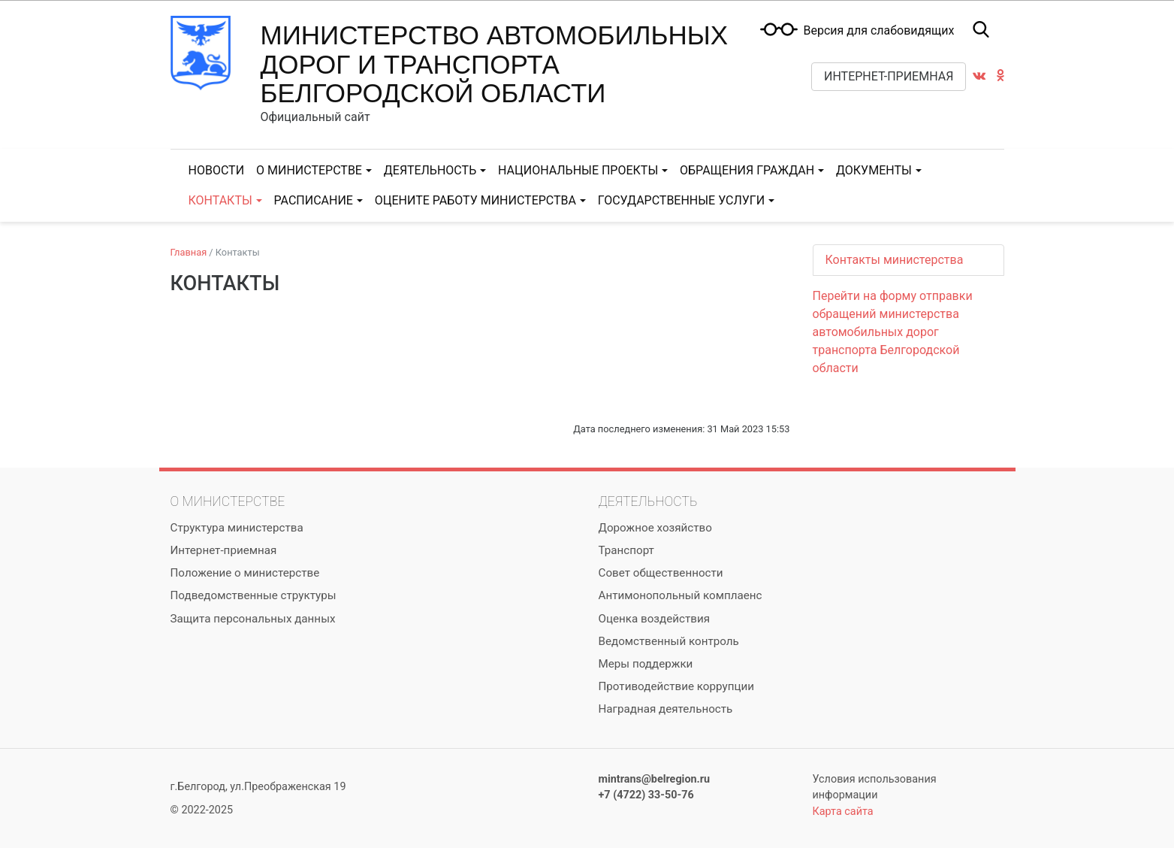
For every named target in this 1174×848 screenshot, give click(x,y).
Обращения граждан (747, 170)
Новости (217, 170)
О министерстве (309, 170)
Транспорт (626, 550)
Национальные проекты (578, 170)
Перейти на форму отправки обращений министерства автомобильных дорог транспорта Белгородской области (893, 332)
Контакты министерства (894, 260)
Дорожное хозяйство (655, 528)
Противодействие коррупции (676, 686)
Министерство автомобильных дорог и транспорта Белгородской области (495, 64)
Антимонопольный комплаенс (680, 595)
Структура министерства (237, 528)
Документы (874, 170)
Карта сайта (843, 811)
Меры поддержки (646, 664)
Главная (189, 252)
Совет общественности (661, 573)
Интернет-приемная (888, 76)
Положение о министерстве (245, 573)
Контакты (220, 200)
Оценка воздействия (655, 618)
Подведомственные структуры (254, 595)
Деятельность (430, 170)
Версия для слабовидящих (878, 31)
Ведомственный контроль (669, 641)
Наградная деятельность (666, 709)
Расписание (313, 200)
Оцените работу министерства (475, 200)
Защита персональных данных (253, 618)
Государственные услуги (681, 200)
